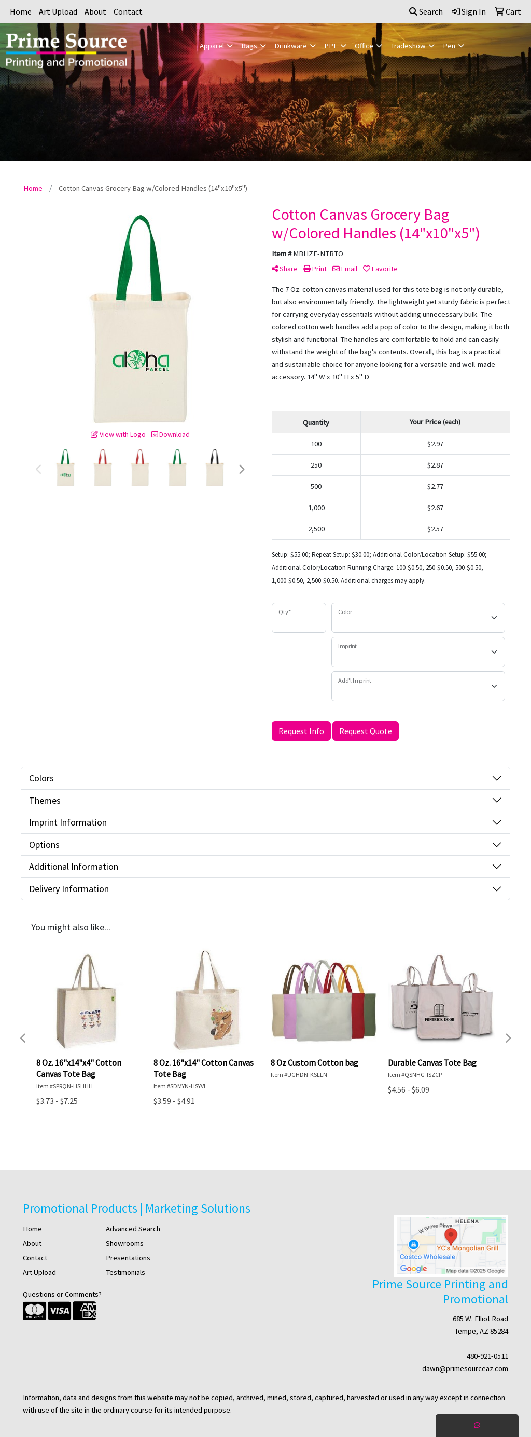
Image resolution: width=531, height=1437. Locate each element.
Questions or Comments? (62, 1294)
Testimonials (125, 1272)
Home (21, 11)
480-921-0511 (487, 1356)
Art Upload (58, 11)
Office (364, 45)
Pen (449, 45)
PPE (331, 45)
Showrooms (125, 1243)
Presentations (128, 1257)
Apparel (212, 45)
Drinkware (290, 45)
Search (426, 11)
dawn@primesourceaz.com (465, 1368)
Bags (249, 45)
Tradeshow (408, 45)
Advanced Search (133, 1228)
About (95, 11)
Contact (128, 11)
